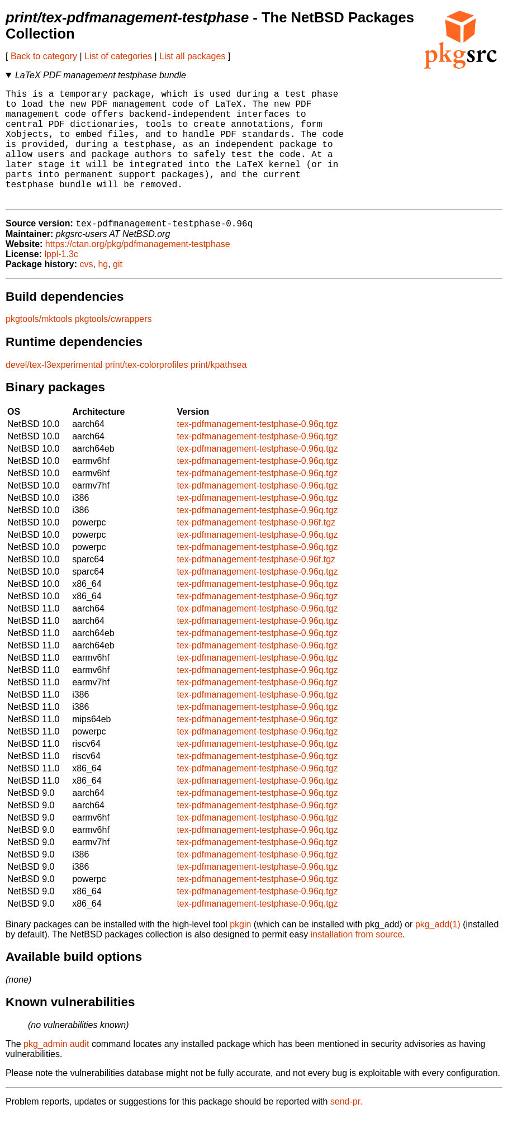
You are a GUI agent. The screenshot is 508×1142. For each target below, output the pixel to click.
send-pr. (346, 1127)
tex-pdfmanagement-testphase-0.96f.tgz (256, 548)
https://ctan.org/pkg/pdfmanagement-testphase (137, 270)
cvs (86, 290)
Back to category (44, 56)
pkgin (240, 950)
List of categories (118, 56)
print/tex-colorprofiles (146, 391)
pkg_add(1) (437, 950)
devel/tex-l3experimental (54, 391)
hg (103, 290)
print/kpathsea (219, 391)
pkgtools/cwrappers (113, 345)
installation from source (357, 960)
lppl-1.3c (61, 280)
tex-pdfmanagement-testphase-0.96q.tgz (257, 450)
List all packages (192, 56)
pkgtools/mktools (39, 345)
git (117, 290)
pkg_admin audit (56, 1070)
